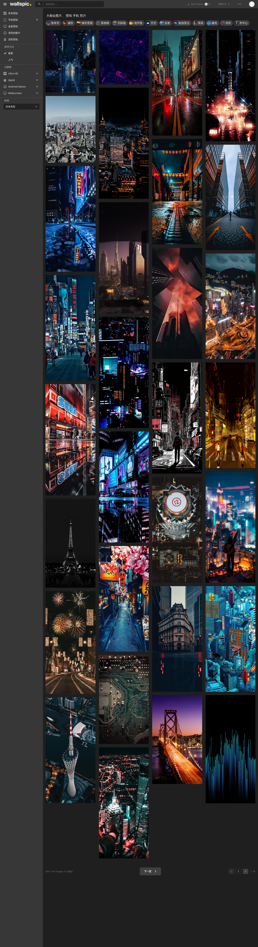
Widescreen (12, 93)
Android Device (14, 86)
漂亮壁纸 (10, 39)
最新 (10, 53)
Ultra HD (10, 73)
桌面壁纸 (10, 26)
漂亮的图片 (11, 32)
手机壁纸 (20, 19)
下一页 (150, 871)
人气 (10, 59)
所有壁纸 (10, 13)
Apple (9, 80)
